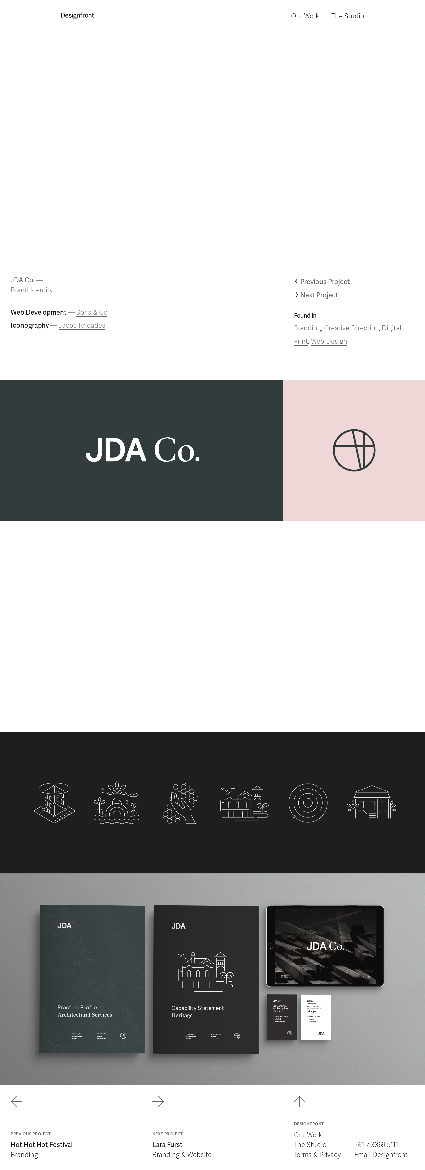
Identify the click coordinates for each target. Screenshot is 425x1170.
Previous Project (325, 281)
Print (301, 341)
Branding (307, 327)
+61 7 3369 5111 (376, 1144)
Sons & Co (91, 312)
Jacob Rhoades (82, 325)
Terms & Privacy (317, 1154)
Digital (391, 327)
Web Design (329, 341)
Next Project (319, 294)
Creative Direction (351, 327)
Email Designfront (381, 1154)
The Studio (347, 15)
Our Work (305, 15)
